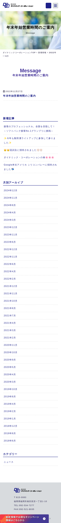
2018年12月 (10, 426)
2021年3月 (10, 330)
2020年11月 (10, 345)
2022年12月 (10, 249)
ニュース (8, 462)
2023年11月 (10, 234)
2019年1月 (10, 418)
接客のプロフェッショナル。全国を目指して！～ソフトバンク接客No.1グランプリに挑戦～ (29, 128)
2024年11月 (10, 198)
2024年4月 (10, 212)
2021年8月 (10, 308)
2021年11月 (10, 293)
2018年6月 (10, 441)
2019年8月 (10, 396)
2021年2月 (10, 337)
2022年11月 (10, 257)
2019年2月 (10, 411)
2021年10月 (10, 301)
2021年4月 (10, 323)
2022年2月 (10, 279)
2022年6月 (10, 264)
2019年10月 (10, 389)
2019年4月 (10, 404)
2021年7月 (10, 315)
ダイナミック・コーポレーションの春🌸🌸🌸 (29, 157)
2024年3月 (10, 220)
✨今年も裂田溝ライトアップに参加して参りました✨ (30, 140)
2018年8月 (10, 433)
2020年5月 (10, 367)
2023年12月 (10, 227)
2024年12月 (10, 190)
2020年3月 (10, 382)
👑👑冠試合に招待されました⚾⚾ (23, 150)
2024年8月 (10, 205)
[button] (55, 5)
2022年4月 (10, 271)
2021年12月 (10, 286)
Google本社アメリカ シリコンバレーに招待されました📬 (30, 167)
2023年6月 (10, 242)
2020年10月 (10, 352)
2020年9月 (10, 360)
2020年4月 (10, 374)
